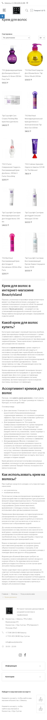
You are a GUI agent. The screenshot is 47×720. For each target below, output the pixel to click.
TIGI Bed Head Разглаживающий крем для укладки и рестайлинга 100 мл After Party (12, 264)
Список (27, 28)
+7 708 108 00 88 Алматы (16, 633)
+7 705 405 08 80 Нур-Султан (18, 636)
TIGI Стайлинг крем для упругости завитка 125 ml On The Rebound (34, 167)
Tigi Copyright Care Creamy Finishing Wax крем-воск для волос (10, 119)
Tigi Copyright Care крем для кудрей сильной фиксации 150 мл (34, 216)
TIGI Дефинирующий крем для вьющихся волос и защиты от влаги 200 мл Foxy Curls (12, 74)
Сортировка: (7, 34)
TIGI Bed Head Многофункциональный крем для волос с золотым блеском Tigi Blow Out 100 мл (33, 122)
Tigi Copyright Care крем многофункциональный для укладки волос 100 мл (11, 217)
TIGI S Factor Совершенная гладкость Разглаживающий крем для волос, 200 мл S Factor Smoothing (11, 170)
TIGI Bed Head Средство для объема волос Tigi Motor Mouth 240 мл (34, 73)
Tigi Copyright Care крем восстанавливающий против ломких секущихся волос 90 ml (35, 262)
